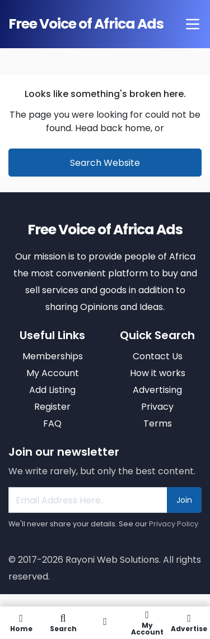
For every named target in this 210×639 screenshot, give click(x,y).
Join (184, 500)
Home (21, 622)
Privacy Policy (173, 524)
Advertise (189, 622)
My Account (147, 623)
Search (63, 622)
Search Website (105, 162)
